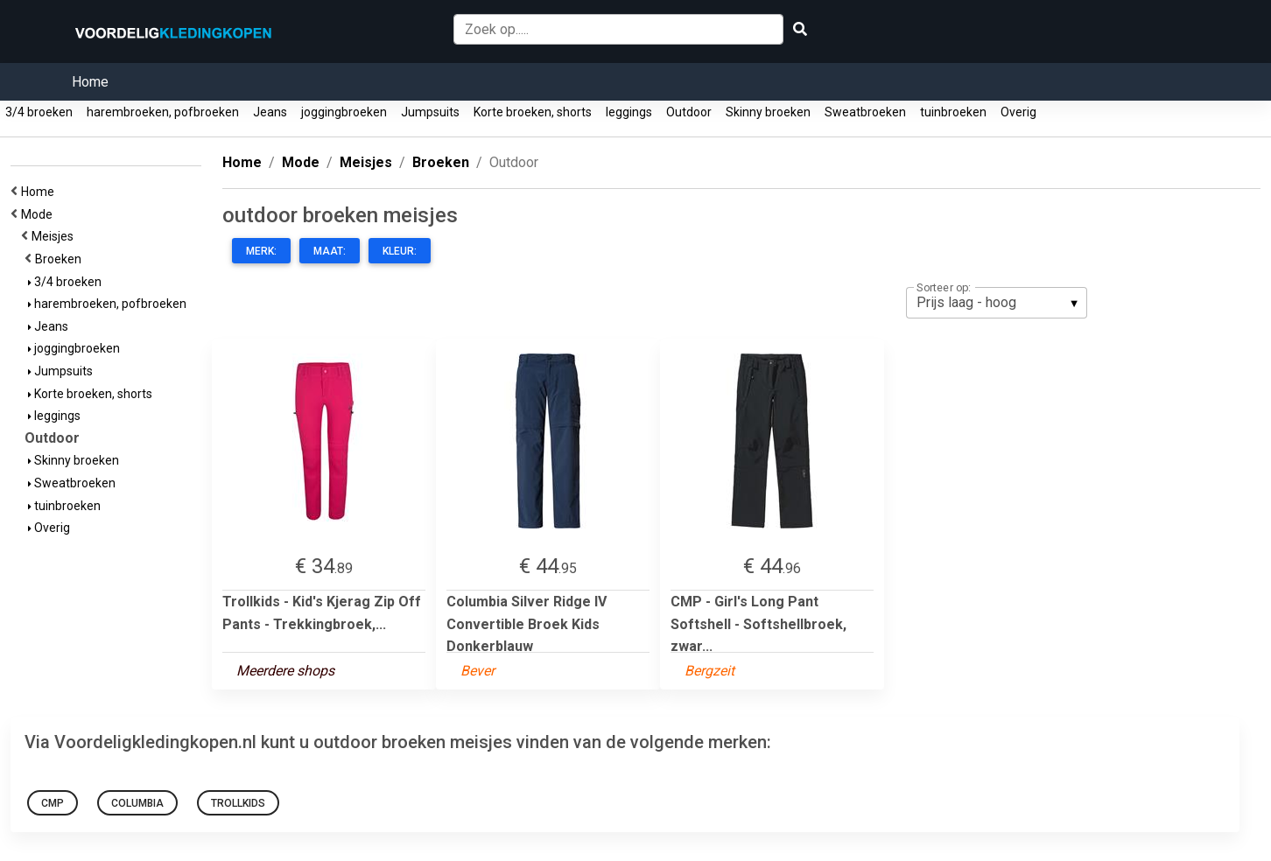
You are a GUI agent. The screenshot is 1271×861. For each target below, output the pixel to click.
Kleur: (400, 251)
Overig (1018, 112)
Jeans (270, 112)
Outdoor (689, 112)
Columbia (137, 803)
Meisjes (55, 236)
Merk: (261, 251)
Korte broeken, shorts (532, 112)
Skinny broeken (768, 112)
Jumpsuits (430, 112)
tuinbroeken (953, 112)
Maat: (329, 251)
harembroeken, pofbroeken (162, 112)
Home (90, 82)
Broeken (61, 259)
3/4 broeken (39, 112)
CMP (52, 803)
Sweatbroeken (865, 112)
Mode (39, 214)
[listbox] (996, 302)
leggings (628, 112)
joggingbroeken (344, 112)
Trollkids (238, 803)
